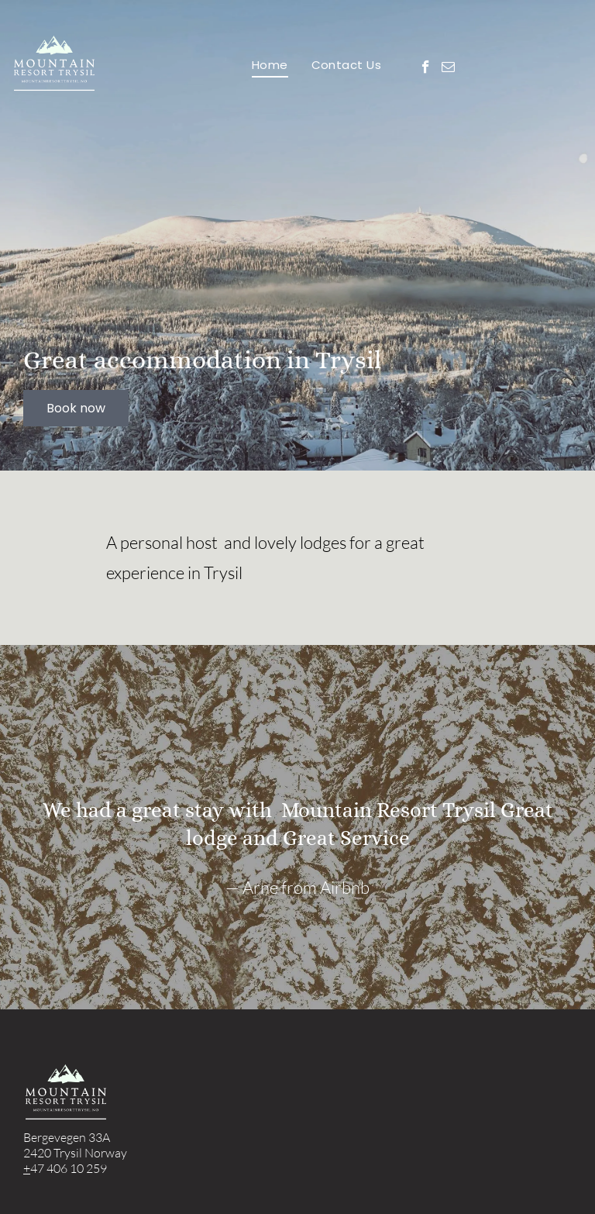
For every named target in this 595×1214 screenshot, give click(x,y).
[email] (448, 69)
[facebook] (425, 69)
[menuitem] (270, 65)
